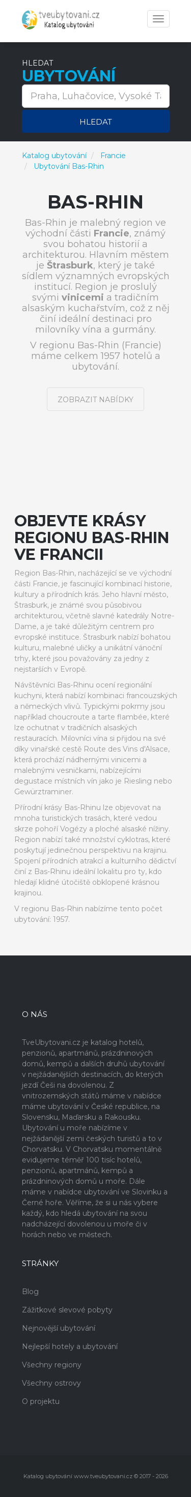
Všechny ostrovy (51, 1383)
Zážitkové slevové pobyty (67, 1309)
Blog (30, 1291)
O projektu (41, 1401)
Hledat (95, 122)
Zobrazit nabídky (95, 399)
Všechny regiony (51, 1364)
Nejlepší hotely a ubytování (70, 1346)
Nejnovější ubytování (58, 1328)
